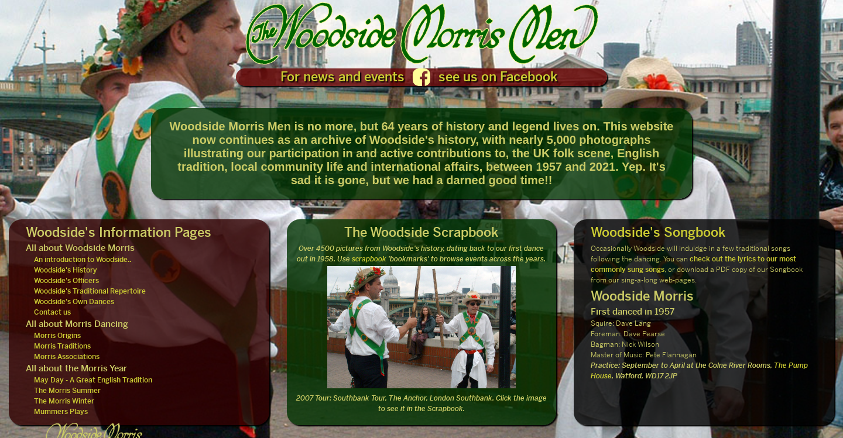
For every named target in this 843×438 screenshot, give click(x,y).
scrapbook (369, 259)
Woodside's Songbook (658, 232)
